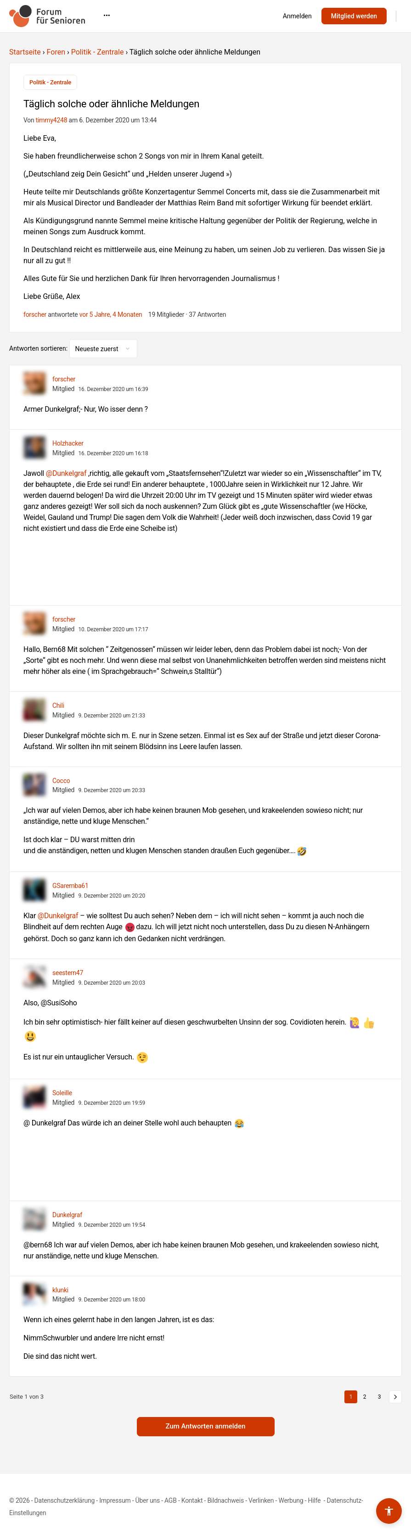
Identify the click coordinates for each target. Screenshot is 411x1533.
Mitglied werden (354, 16)
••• (231, 15)
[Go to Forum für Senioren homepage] (47, 15)
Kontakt (192, 1500)
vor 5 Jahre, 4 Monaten (110, 314)
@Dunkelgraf (66, 473)
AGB (170, 1500)
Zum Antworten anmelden (206, 1426)
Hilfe (315, 1500)
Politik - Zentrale (97, 52)
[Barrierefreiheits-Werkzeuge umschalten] (389, 1511)
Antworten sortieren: (39, 348)
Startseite (25, 52)
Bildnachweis (225, 1500)
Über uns (147, 1500)
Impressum (114, 1500)
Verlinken (261, 1500)
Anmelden (297, 16)
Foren (56, 52)
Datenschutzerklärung (64, 1500)
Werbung (290, 1500)
